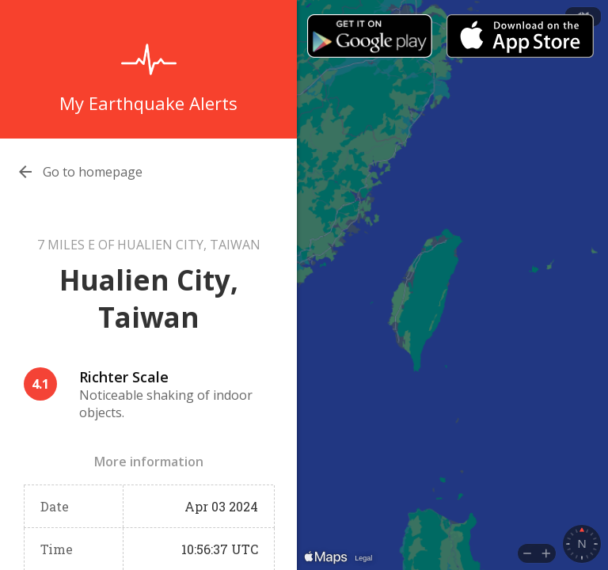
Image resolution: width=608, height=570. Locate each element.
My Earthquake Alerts (148, 103)
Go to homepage (92, 171)
